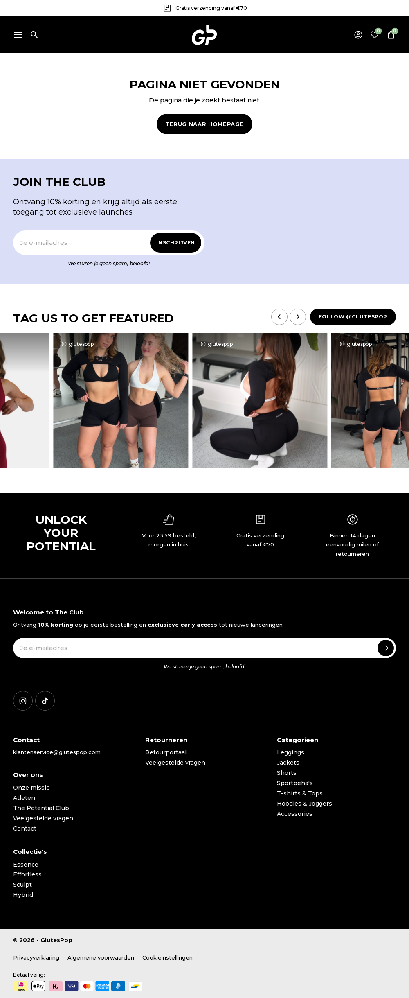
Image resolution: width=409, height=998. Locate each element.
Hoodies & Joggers (304, 803)
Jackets (288, 762)
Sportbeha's (295, 783)
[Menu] (18, 35)
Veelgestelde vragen (43, 818)
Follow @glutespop (353, 317)
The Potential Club (41, 808)
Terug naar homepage (204, 124)
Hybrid (23, 895)
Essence (25, 864)
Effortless (27, 874)
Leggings (290, 752)
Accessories (294, 813)
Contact (24, 828)
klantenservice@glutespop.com (57, 752)
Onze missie (31, 787)
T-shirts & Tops (300, 793)
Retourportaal (166, 752)
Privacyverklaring (36, 957)
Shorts (287, 773)
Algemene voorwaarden (100, 957)
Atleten (24, 798)
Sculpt (22, 884)
